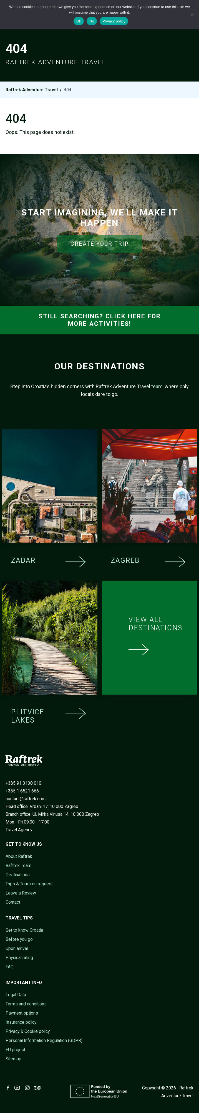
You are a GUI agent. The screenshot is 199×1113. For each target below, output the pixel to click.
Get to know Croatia (24, 930)
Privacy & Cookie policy (28, 1031)
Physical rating (19, 957)
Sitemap (13, 1058)
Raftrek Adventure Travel (32, 89)
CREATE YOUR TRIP (99, 243)
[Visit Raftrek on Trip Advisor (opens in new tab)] (38, 1088)
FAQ (10, 966)
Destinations (18, 874)
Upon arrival (17, 948)
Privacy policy (113, 21)
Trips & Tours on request (29, 883)
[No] (192, 14)
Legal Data (16, 994)
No (91, 21)
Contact (13, 902)
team (157, 386)
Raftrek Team (18, 865)
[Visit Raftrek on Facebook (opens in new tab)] (9, 1088)
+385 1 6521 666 (22, 791)
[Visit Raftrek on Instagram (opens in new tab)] (28, 1088)
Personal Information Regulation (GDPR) (44, 1040)
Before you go (19, 939)
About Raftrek (19, 856)
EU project (15, 1049)
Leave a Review (21, 893)
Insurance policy (21, 1022)
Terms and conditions (26, 1004)
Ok (78, 21)
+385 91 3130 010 (23, 783)
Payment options (22, 1013)
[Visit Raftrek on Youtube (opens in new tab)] (18, 1088)
